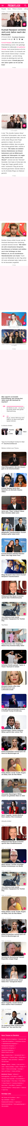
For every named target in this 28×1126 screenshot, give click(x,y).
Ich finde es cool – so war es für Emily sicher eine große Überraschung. (16, 409)
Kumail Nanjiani (6, 42)
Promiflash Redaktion (18, 37)
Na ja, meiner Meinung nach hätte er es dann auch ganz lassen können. (15, 419)
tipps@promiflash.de (10, 443)
